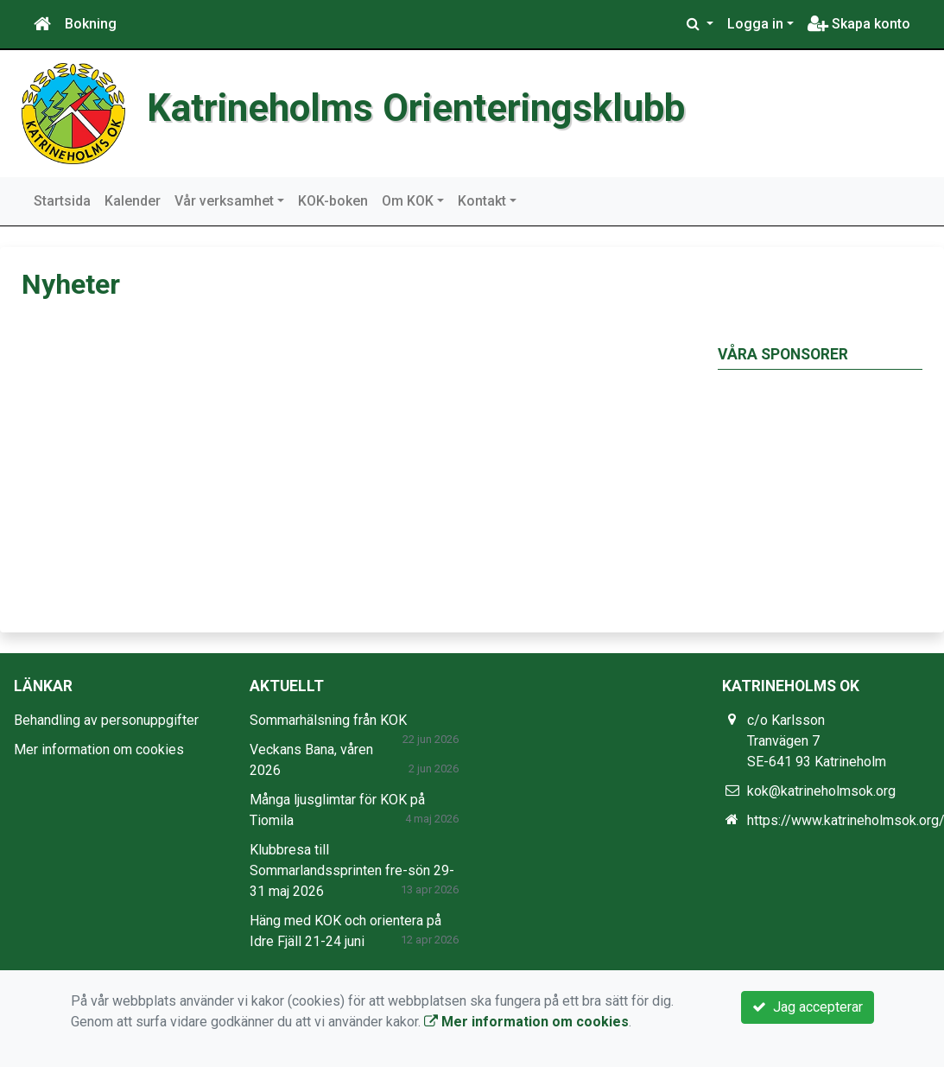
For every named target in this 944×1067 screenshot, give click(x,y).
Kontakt (482, 201)
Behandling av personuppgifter (106, 720)
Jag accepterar (807, 1007)
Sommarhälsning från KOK (328, 720)
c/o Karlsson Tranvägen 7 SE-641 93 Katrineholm (816, 741)
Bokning (91, 24)
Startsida (62, 201)
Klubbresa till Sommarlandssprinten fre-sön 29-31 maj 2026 (352, 870)
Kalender (133, 201)
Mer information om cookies (99, 749)
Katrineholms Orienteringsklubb (416, 108)
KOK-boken (333, 201)
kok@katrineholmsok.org (821, 791)
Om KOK (408, 201)
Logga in (755, 24)
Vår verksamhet (224, 201)
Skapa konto (859, 24)
